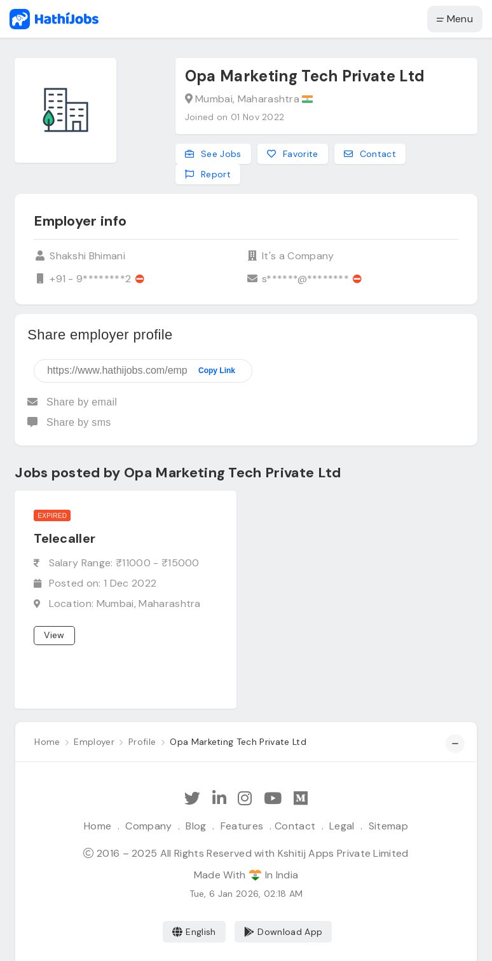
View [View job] (54, 635)
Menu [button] (455, 18)
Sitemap (388, 826)
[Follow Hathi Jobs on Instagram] (244, 798)
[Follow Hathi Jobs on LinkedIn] (219, 798)
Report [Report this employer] (208, 174)
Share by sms (69, 422)
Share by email (72, 402)
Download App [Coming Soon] (283, 931)
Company (148, 826)
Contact (295, 826)
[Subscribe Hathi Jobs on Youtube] (272, 798)
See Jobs (213, 154)
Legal (342, 826)
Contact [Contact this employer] (370, 154)
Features (242, 826)
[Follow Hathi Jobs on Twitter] (192, 798)
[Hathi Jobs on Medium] (300, 798)
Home (97, 826)
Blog (196, 826)
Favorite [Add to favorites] (292, 154)
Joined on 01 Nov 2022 (235, 117)
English (194, 931)
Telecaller (64, 538)
